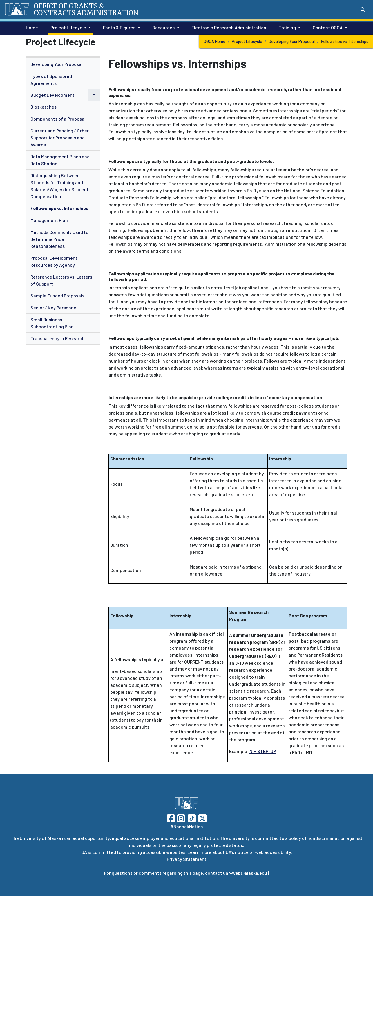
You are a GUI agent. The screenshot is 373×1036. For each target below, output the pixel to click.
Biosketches (43, 107)
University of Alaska (40, 838)
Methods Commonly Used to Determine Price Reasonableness (59, 239)
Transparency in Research (57, 338)
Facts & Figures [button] (119, 27)
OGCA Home (214, 41)
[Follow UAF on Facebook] (171, 817)
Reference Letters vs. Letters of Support (61, 280)
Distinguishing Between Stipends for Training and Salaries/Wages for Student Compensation (59, 186)
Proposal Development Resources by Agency (53, 261)
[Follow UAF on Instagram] (180, 817)
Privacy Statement (187, 859)
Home (30, 27)
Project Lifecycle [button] (68, 27)
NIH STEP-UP (262, 751)
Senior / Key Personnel (53, 307)
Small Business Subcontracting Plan (52, 323)
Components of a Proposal (58, 118)
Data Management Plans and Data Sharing (60, 160)
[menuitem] (63, 64)
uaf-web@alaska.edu (245, 873)
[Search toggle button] (363, 9)
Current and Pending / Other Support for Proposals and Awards (59, 137)
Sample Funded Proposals (57, 295)
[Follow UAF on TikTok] (192, 817)
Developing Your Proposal (292, 41)
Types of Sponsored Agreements (51, 79)
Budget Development (52, 95)
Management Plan (49, 220)
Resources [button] (164, 27)
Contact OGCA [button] (328, 27)
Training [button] (287, 27)
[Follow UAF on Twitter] (202, 817)
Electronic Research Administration (227, 27)
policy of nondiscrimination (317, 838)
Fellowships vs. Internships (59, 208)
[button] (94, 95)
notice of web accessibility (263, 852)
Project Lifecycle (247, 41)
